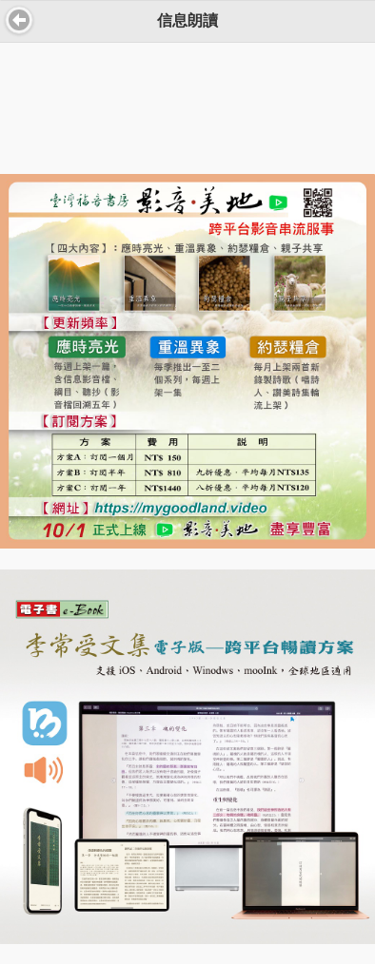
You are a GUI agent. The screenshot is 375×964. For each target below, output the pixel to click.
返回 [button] (19, 20)
